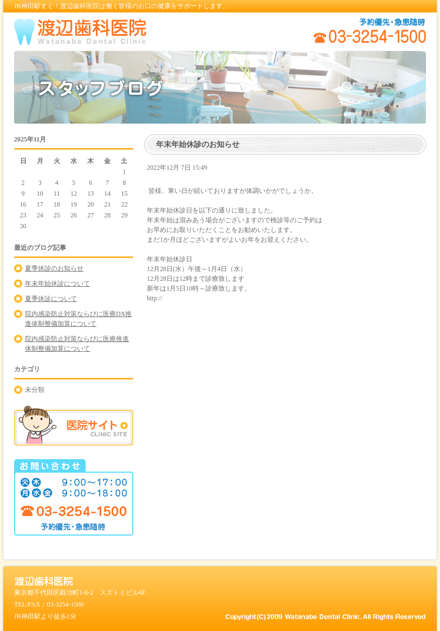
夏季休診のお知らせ (54, 268)
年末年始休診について (57, 283)
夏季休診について (51, 298)
